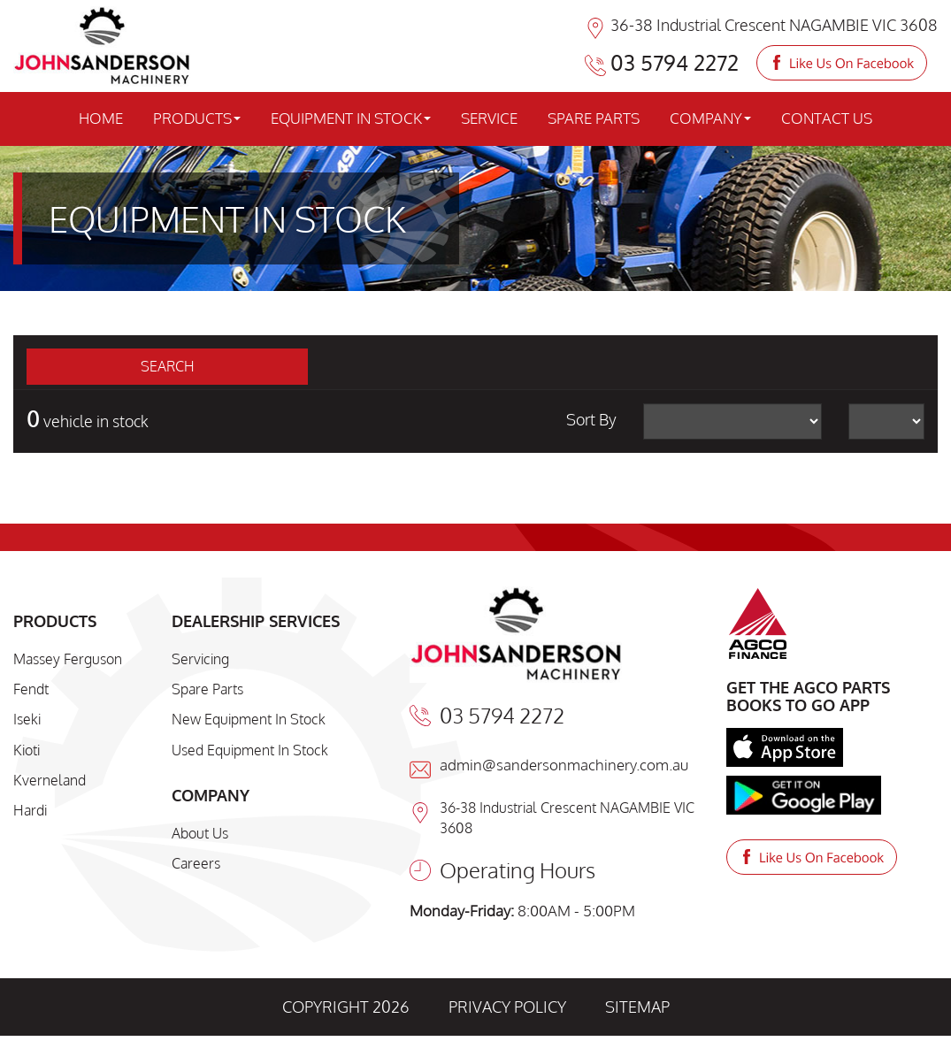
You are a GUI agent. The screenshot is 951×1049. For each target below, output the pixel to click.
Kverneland (49, 780)
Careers (196, 863)
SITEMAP (637, 1006)
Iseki (27, 719)
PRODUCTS (197, 118)
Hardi (30, 810)
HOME (101, 118)
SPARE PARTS (594, 118)
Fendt (31, 689)
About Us (200, 833)
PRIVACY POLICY (507, 1006)
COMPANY (710, 118)
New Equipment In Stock (249, 719)
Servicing (200, 659)
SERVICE (489, 118)
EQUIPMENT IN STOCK (351, 118)
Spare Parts (207, 689)
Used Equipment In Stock (250, 750)
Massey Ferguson (67, 659)
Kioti (26, 750)
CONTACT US (826, 118)
